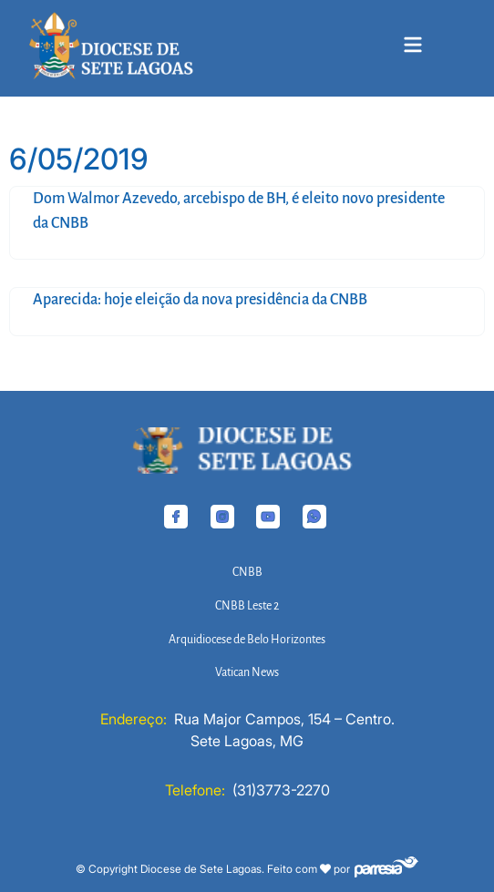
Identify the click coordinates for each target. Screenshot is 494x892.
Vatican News (247, 672)
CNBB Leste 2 (247, 606)
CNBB (247, 572)
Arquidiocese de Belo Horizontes (247, 639)
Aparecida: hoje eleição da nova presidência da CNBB (200, 300)
